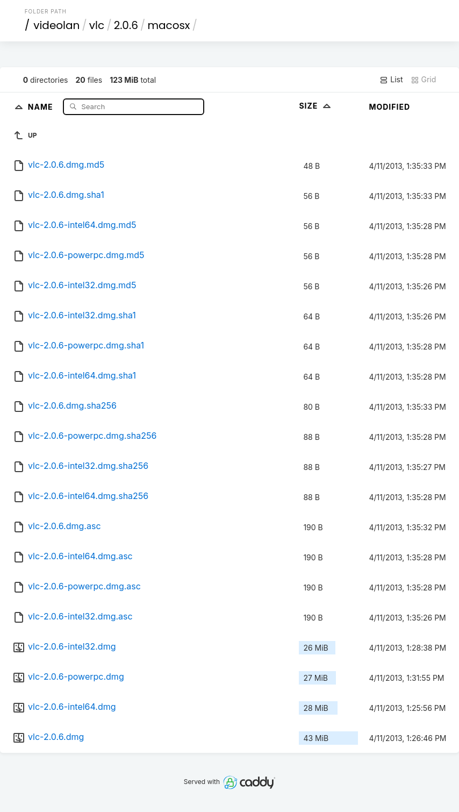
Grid (423, 79)
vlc (96, 25)
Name (41, 106)
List (391, 79)
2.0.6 (126, 25)
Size (316, 105)
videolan (56, 25)
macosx (168, 25)
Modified (389, 106)
